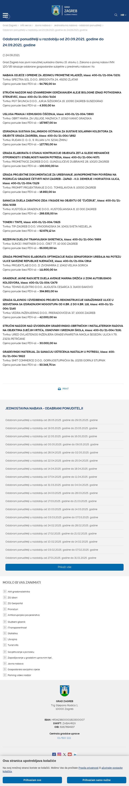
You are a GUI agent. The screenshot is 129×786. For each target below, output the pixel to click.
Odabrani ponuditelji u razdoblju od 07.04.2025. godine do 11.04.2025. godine (51, 476)
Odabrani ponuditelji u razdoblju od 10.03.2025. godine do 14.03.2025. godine (51, 509)
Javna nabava (42, 25)
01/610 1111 (64, 737)
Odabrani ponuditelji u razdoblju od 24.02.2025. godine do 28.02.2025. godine (51, 525)
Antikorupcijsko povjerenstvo (24, 615)
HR (123, 15)
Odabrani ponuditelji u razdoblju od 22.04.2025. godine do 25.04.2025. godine (51, 460)
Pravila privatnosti (89, 767)
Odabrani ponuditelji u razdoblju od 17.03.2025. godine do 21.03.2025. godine (51, 501)
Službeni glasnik (16, 622)
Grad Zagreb (10, 25)
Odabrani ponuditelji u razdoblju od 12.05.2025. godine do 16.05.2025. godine (51, 436)
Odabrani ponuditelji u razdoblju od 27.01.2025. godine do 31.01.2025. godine (50, 557)
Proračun (13, 609)
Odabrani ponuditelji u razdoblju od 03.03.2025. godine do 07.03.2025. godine (51, 517)
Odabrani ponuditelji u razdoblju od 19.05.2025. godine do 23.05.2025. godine (51, 428)
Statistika (13, 633)
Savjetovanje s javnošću (21, 652)
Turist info (13, 645)
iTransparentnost (17, 627)
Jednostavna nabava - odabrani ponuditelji (77, 25)
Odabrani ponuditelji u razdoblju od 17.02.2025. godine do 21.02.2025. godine (51, 533)
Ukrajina (12, 639)
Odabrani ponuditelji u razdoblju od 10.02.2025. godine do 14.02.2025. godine (51, 541)
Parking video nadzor (19, 675)
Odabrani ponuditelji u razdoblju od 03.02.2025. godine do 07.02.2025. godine (51, 549)
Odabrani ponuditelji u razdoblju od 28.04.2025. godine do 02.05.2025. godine (51, 452)
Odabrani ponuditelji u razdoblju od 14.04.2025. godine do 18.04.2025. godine (51, 468)
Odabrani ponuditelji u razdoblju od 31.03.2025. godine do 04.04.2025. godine (51, 484)
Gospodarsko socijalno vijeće (24, 669)
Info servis (25, 25)
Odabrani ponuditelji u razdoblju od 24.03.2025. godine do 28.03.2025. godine (51, 493)
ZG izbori (12, 597)
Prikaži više (64, 567)
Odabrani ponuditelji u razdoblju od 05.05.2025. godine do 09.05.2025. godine (51, 444)
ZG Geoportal (15, 603)
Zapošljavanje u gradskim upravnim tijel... (30, 657)
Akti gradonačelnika (19, 591)
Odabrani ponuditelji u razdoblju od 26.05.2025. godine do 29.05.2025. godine (51, 420)
